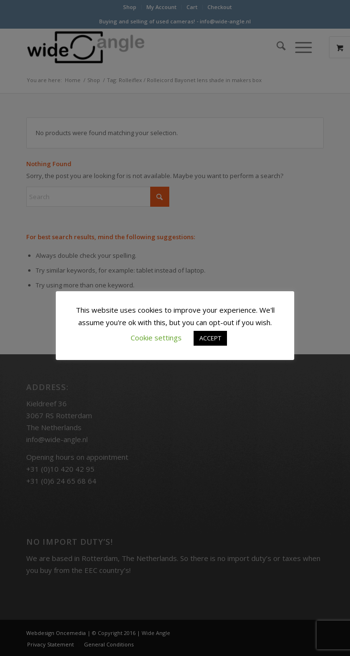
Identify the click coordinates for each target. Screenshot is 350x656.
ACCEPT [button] (210, 338)
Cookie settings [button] (156, 337)
